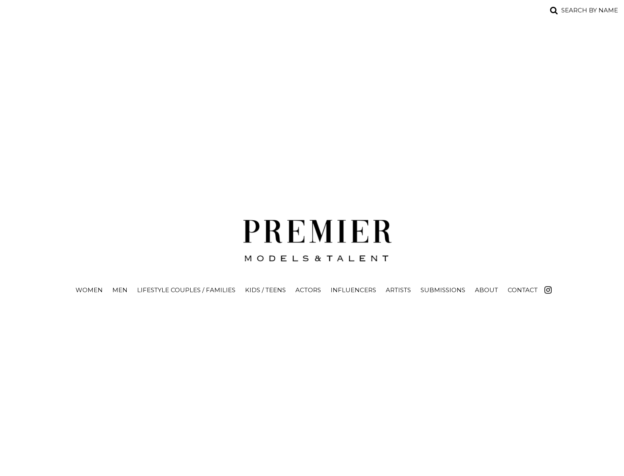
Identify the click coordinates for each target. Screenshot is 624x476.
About (486, 290)
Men (120, 290)
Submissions (443, 290)
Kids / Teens (265, 290)
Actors (308, 290)
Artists (398, 290)
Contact (523, 290)
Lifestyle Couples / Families (186, 290)
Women (89, 290)
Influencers (353, 290)
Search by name (589, 10)
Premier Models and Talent (312, 238)
